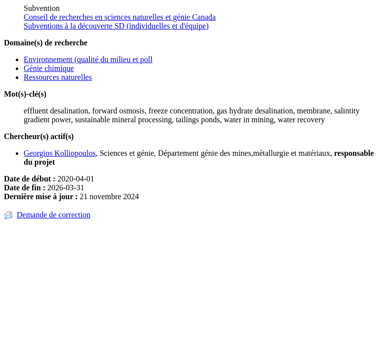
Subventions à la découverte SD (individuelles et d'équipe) (116, 26)
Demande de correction (53, 215)
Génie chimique (49, 68)
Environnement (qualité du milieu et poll (88, 59)
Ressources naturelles (58, 77)
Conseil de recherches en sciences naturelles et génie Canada (120, 17)
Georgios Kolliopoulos (60, 153)
